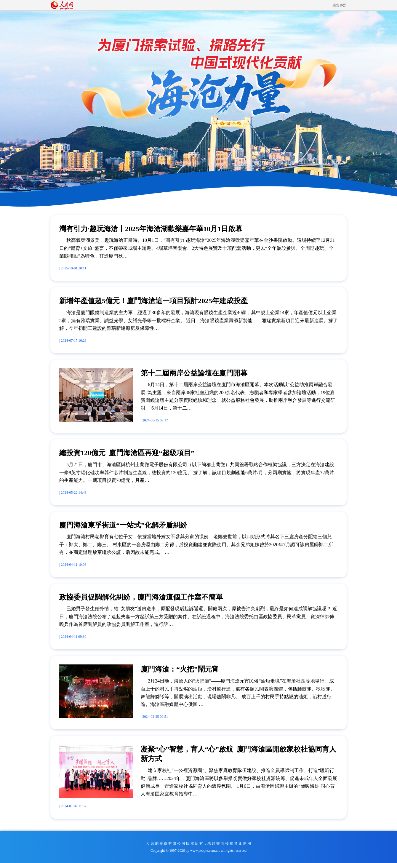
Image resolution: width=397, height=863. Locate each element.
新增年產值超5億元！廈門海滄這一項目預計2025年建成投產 (153, 301)
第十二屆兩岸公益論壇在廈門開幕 (194, 373)
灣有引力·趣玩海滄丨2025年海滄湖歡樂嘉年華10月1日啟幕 (150, 229)
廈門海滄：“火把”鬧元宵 (180, 669)
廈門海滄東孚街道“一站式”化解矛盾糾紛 (123, 525)
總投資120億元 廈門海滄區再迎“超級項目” (126, 453)
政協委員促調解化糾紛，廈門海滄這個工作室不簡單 (141, 597)
